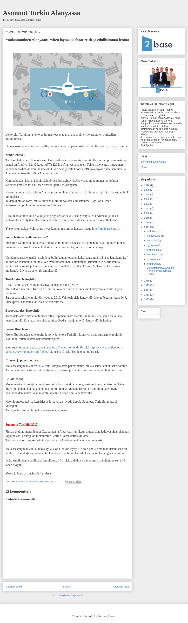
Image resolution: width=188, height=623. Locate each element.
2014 (147, 290)
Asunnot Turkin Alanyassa (41, 13)
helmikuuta (153, 263)
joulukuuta (153, 231)
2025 (147, 189)
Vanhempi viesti (121, 586)
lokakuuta (152, 240)
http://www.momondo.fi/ (67, 347)
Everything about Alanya (153, 161)
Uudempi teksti (13, 586)
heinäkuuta (153, 249)
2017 (147, 227)
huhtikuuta (153, 254)
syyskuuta (152, 245)
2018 (147, 222)
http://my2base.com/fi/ (106, 228)
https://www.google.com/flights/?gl (30, 351)
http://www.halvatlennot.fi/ (106, 347)
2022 (147, 203)
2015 (147, 285)
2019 (147, 217)
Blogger (111, 616)
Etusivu (67, 586)
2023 (147, 199)
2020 (147, 213)
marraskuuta (154, 235)
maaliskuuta (153, 259)
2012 (147, 299)
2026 (147, 185)
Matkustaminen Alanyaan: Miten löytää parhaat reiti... (160, 271)
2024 (147, 194)
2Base (143, 167)
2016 (147, 280)
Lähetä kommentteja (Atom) (70, 595)
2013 (147, 294)
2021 (147, 208)
